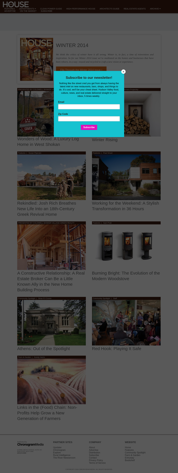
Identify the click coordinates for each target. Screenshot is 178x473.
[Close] (123, 71)
